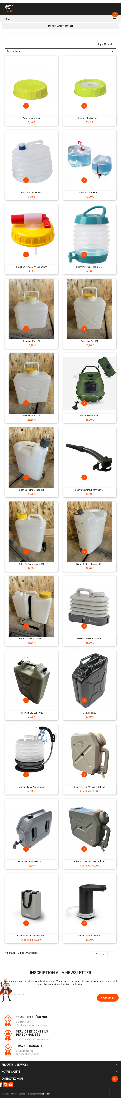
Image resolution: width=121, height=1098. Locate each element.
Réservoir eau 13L (90, 341)
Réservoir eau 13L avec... (31, 638)
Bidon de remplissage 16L (32, 564)
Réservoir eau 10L (31, 341)
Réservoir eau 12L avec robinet (89, 787)
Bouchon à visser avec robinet (31, 267)
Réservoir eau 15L (31, 415)
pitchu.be (46, 1094)
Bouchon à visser (31, 118)
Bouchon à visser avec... (89, 118)
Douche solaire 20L (89, 415)
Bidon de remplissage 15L (32, 490)
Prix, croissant (60, 51)
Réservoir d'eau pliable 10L (89, 638)
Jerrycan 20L (89, 713)
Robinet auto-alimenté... (90, 935)
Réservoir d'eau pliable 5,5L (89, 267)
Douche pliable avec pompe (31, 787)
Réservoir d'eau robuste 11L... (31, 935)
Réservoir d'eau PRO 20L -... (31, 861)
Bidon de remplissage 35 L (89, 564)
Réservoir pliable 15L (31, 192)
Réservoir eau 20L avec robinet (89, 861)
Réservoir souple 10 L (89, 192)
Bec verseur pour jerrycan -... (89, 490)
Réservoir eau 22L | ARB (31, 713)
